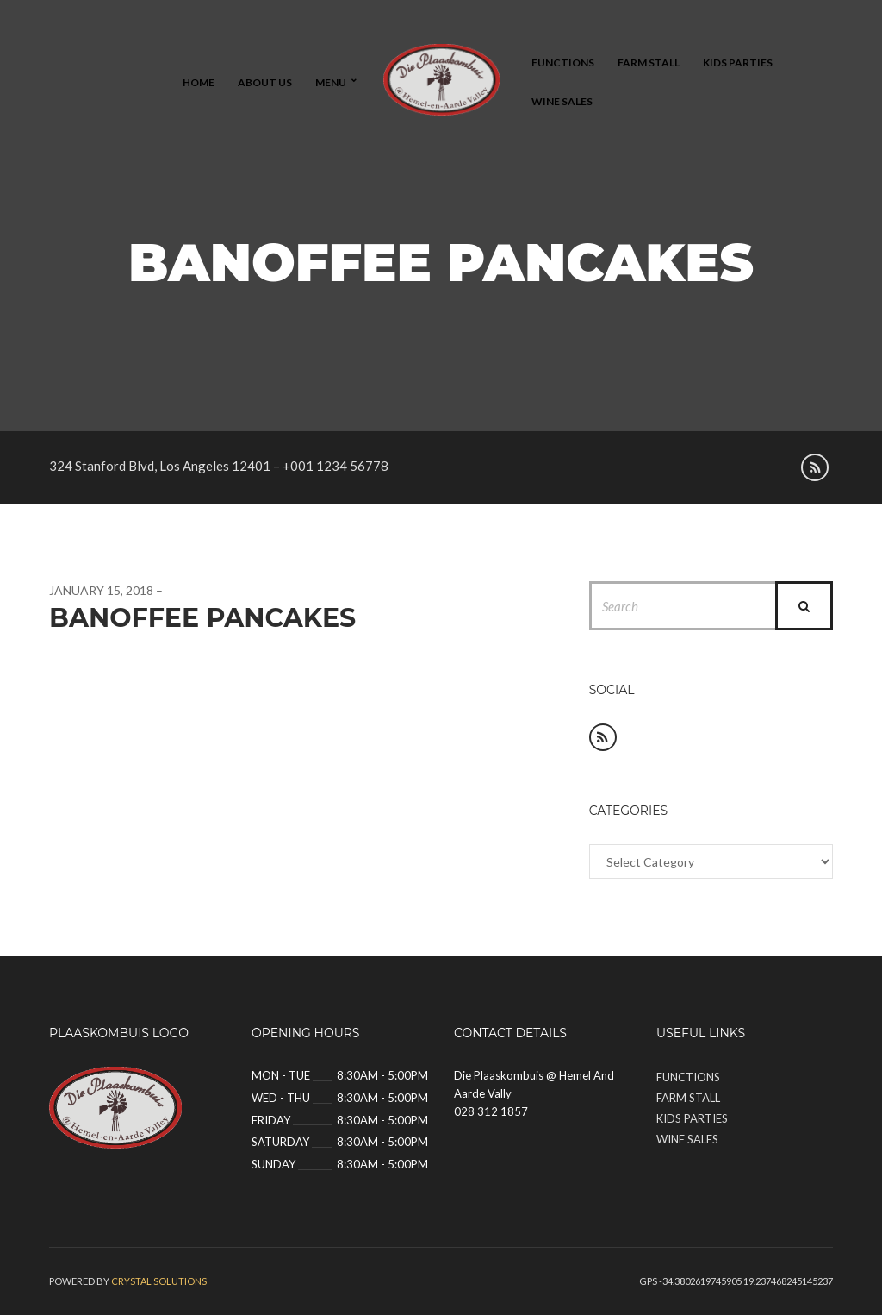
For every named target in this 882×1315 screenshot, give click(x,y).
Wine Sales (562, 101)
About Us (265, 82)
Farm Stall (649, 62)
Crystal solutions (159, 1281)
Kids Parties (738, 62)
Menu (330, 82)
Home (198, 82)
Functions (562, 62)
